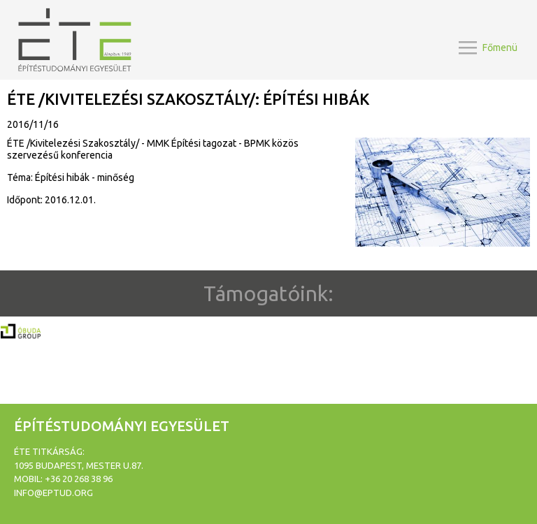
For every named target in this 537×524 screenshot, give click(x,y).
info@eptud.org (53, 492)
